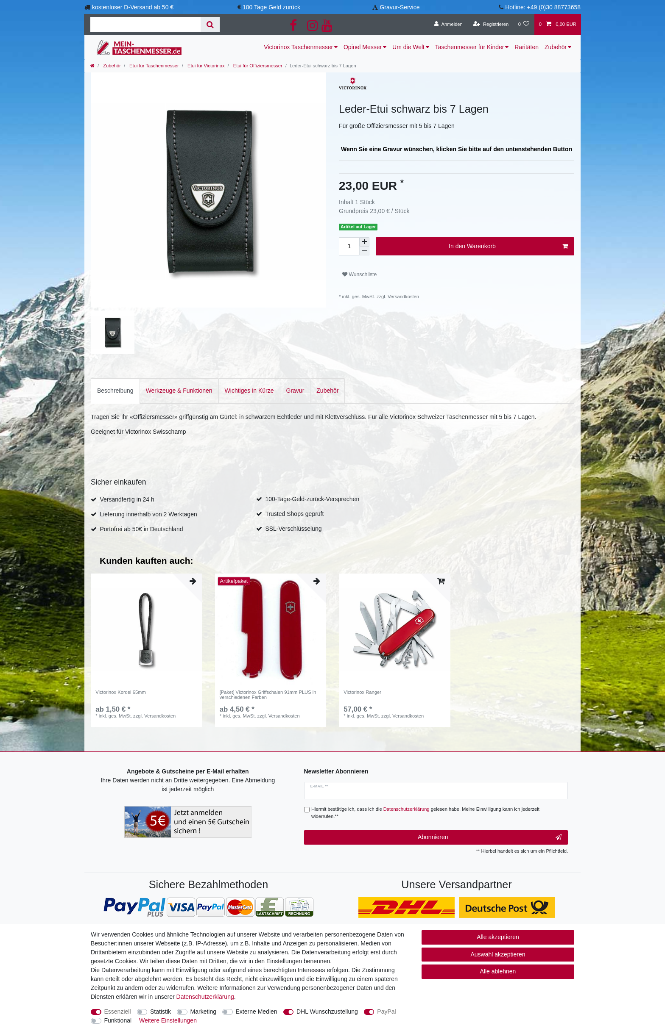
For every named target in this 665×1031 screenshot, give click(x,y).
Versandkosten (402, 296)
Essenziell (117, 1011)
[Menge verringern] (364, 251)
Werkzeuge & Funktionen (179, 390)
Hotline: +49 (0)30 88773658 (543, 7)
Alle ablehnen (498, 971)
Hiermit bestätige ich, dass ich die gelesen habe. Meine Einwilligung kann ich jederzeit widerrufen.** (425, 813)
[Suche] (210, 24)
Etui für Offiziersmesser (257, 65)
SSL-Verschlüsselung (293, 528)
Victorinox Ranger (362, 692)
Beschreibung (115, 390)
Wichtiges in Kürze (249, 390)
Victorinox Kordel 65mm (120, 692)
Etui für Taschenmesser (153, 65)
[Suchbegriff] (145, 24)
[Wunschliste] (523, 24)
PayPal (386, 1011)
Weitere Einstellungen (168, 1020)
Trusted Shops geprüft (294, 513)
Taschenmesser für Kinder (469, 47)
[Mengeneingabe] (349, 246)
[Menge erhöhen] (364, 242)
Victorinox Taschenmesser (298, 47)
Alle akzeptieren (498, 937)
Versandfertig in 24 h (127, 499)
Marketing (203, 1011)
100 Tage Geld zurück (271, 7)
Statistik (160, 1011)
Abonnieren (490, 837)
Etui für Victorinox (205, 65)
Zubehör (556, 47)
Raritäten (526, 47)
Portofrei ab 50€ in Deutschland (141, 529)
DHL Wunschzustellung (327, 1011)
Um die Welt (408, 47)
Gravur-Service (399, 7)
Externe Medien (256, 1011)
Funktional (118, 1020)
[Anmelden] (448, 24)
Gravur (295, 390)
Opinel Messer (363, 47)
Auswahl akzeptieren (497, 954)
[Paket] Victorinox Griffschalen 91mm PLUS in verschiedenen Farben (268, 695)
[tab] (115, 390)
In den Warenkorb (508, 246)
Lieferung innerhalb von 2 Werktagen (148, 514)
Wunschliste (359, 274)
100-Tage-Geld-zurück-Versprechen (312, 499)
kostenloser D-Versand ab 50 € (132, 7)
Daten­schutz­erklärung (205, 996)
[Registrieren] (491, 24)
